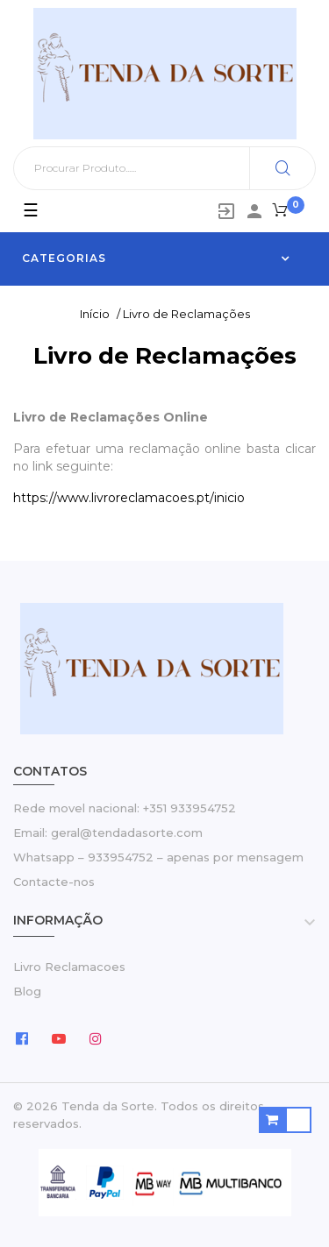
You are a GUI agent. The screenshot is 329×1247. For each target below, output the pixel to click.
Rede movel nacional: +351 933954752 (124, 808)
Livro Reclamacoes (69, 967)
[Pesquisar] (164, 168)
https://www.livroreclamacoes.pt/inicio (129, 498)
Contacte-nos (54, 882)
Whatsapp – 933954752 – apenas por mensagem (158, 857)
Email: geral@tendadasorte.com (108, 832)
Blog (27, 991)
